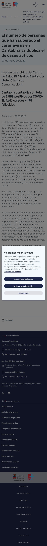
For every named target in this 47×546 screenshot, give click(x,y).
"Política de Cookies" (12, 272)
